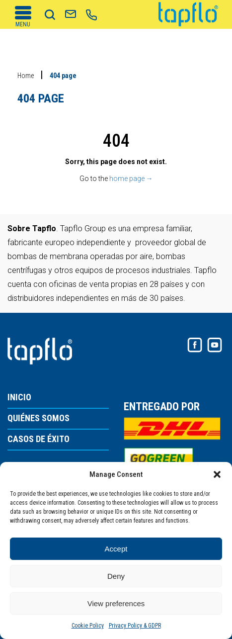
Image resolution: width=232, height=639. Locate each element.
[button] (217, 474)
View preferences (116, 603)
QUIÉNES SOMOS (38, 418)
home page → (131, 179)
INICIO (19, 397)
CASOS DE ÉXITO (38, 439)
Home (25, 76)
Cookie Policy (88, 625)
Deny (116, 576)
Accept (116, 549)
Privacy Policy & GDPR (135, 625)
